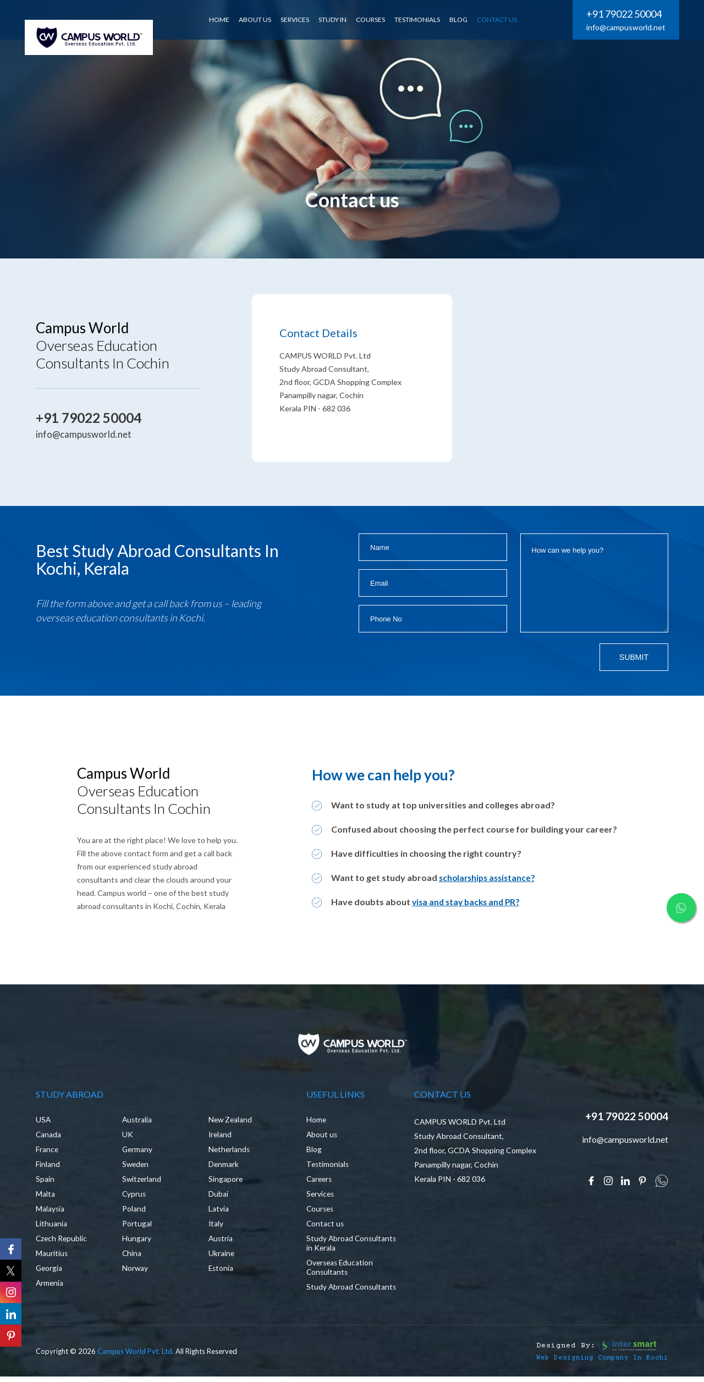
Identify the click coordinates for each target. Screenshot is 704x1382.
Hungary (136, 1241)
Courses (374, 19)
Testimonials (421, 19)
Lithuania (51, 1226)
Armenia (50, 1285)
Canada (49, 1137)
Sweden (136, 1166)
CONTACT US (501, 19)
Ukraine (221, 1255)
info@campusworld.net (626, 27)
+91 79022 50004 (624, 14)
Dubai (218, 1196)
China (132, 1255)
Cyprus (134, 1196)
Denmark (223, 1166)
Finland (48, 1166)
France (47, 1152)
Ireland (220, 1137)
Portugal (137, 1226)
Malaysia (50, 1211)
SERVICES (299, 19)
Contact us (325, 1226)
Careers (320, 1181)
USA (43, 1122)
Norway (135, 1270)
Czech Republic (62, 1241)
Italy (216, 1226)
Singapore (225, 1181)
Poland (134, 1211)
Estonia (221, 1270)
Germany (137, 1152)
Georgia (49, 1270)
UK (127, 1137)
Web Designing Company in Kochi (594, 1369)
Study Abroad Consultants (330, 1294)
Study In (337, 19)
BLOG (463, 19)
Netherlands (229, 1152)
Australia (137, 1122)
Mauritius (52, 1255)
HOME (223, 19)
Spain (45, 1181)
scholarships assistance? (489, 877)
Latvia (218, 1211)
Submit (633, 657)
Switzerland (142, 1181)
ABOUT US (259, 19)
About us (322, 1137)
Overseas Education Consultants (341, 1269)
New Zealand (231, 1122)
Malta (45, 1196)
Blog (314, 1152)
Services (321, 1196)
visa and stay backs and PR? (468, 901)
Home (316, 1122)
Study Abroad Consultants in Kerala (343, 1245)
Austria (221, 1241)
